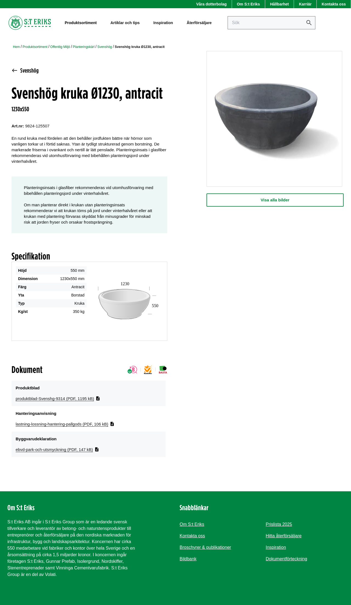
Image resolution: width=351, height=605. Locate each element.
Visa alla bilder (275, 200)
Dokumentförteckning (286, 559)
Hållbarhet (279, 4)
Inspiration (163, 23)
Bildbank (188, 559)
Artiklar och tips (125, 23)
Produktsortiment (34, 47)
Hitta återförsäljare (284, 535)
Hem (16, 47)
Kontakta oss (334, 4)
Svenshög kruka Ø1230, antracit (140, 47)
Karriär (305, 4)
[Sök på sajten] (271, 22)
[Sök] (309, 22)
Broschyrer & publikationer (205, 547)
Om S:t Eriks (248, 4)
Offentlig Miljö (60, 47)
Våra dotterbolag (211, 4)
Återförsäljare (199, 23)
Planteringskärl (84, 47)
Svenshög (104, 47)
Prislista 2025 (279, 524)
